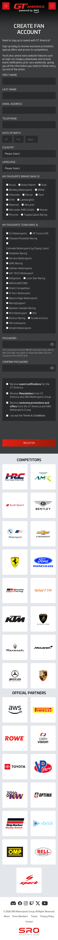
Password (10, 338)
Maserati (14, 204)
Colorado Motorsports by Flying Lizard (27, 248)
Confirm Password (15, 361)
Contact (29, 921)
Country (8, 147)
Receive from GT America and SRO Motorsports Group (30, 394)
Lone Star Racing (35, 278)
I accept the (27, 415)
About (7, 916)
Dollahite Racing (18, 253)
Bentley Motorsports (20, 189)
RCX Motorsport (18, 313)
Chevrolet (14, 194)
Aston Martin (28, 184)
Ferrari (29, 194)
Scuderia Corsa (39, 318)
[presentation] (29, 430)
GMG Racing (16, 263)
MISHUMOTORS (18, 283)
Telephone (10, 118)
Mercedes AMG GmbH (21, 209)
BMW (41, 189)
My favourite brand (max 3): (21, 176)
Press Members (20, 916)
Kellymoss (15, 278)
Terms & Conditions (34, 415)
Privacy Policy (47, 916)
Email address (13, 103)
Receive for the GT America (29, 385)
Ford (41, 194)
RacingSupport (17, 303)
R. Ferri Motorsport (19, 293)
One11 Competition (19, 288)
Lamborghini (27, 199)
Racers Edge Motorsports (23, 298)
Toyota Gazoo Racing (35, 214)
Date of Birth (11, 132)
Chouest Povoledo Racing (23, 238)
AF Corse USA (40, 233)
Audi (44, 184)
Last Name (10, 89)
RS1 (34, 313)
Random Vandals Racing (22, 308)
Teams (34, 916)
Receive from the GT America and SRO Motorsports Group (30, 406)
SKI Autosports (17, 323)
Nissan (43, 209)
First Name (10, 74)
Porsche (13, 214)
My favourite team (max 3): (20, 224)
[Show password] (52, 344)
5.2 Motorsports (18, 233)
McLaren (29, 204)
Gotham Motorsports (20, 268)
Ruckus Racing (17, 318)
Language (9, 161)
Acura (12, 184)
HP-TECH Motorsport (21, 273)
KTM (12, 199)
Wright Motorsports (20, 328)
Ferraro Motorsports (20, 258)
